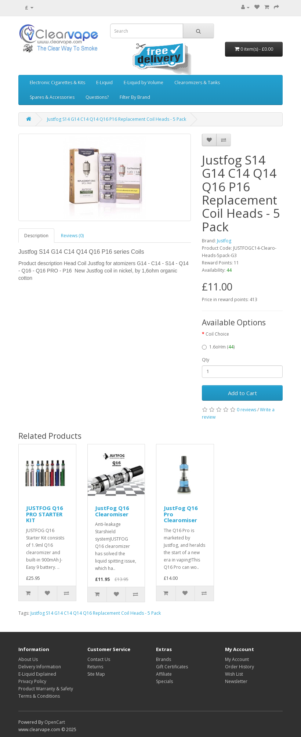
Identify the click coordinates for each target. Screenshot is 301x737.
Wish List (234, 674)
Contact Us (98, 659)
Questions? (97, 97)
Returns (95, 667)
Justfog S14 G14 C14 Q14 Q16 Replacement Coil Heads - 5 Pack (95, 613)
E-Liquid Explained (37, 674)
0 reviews (246, 410)
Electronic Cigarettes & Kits (57, 82)
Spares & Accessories (52, 97)
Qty (205, 360)
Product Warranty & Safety (45, 689)
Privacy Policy (32, 681)
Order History (239, 667)
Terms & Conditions (39, 696)
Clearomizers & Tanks (197, 82)
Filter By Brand (135, 97)
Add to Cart (242, 393)
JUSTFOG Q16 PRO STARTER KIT (44, 514)
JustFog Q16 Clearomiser (112, 511)
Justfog (224, 241)
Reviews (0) (72, 235)
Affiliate (164, 674)
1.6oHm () (218, 347)
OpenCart (54, 722)
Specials (164, 681)
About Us (28, 659)
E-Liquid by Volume (143, 82)
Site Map (96, 674)
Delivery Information (39, 667)
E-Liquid (104, 82)
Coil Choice (217, 334)
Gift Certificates (172, 667)
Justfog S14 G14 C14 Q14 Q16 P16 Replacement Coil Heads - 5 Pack (116, 119)
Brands (163, 659)
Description (36, 235)
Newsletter (236, 681)
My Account (237, 659)
